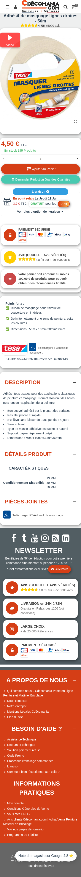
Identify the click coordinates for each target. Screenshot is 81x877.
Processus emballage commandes (28, 761)
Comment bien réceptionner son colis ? (31, 772)
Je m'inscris (59, 569)
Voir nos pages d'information (24, 829)
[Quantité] (40, 158)
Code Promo (13, 755)
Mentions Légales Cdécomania (26, 711)
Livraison (40, 191)
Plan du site (13, 717)
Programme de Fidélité (20, 835)
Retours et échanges (19, 745)
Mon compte (13, 803)
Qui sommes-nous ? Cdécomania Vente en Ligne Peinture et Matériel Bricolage (38, 693)
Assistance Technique (19, 739)
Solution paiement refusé (22, 750)
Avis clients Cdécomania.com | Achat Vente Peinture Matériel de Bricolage (40, 821)
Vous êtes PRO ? (18, 814)
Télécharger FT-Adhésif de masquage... (48, 348)
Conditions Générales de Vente (26, 808)
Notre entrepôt (15, 706)
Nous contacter (15, 701)
